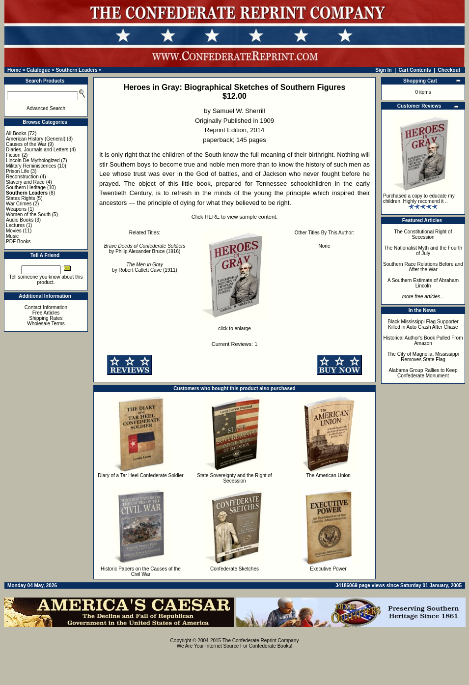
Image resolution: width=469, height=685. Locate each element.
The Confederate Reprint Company (260, 640)
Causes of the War (26, 144)
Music (12, 236)
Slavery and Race (25, 182)
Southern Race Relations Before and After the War (423, 266)
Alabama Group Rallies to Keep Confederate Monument (422, 373)
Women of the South (28, 214)
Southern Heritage (26, 187)
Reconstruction (22, 176)
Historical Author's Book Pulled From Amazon (423, 340)
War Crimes (18, 203)
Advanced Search (46, 108)
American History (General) (35, 139)
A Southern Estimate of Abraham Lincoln (423, 283)
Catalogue (38, 70)
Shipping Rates (46, 318)
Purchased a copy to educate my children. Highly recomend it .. (419, 198)
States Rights (20, 198)
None (325, 246)
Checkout (449, 70)
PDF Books (18, 241)
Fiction (13, 155)
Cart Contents (415, 70)
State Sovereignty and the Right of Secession (234, 478)
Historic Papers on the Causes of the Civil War (141, 571)
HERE (212, 217)
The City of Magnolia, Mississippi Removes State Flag (423, 356)
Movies (14, 230)
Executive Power (328, 568)
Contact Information (46, 307)
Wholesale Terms (46, 323)
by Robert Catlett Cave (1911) (144, 267)
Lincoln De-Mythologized (33, 160)
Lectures (15, 225)
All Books (16, 133)
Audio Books (19, 220)
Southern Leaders (76, 70)
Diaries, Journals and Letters (37, 149)
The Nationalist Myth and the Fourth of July (423, 250)
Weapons (16, 209)
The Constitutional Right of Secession (423, 234)
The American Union (328, 475)
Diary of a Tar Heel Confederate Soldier (140, 475)
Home (14, 70)
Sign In (383, 70)
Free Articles (46, 312)
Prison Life (17, 171)
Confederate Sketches (234, 568)
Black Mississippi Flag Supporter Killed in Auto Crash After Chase (423, 324)
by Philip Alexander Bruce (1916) (145, 248)
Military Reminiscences (31, 166)
